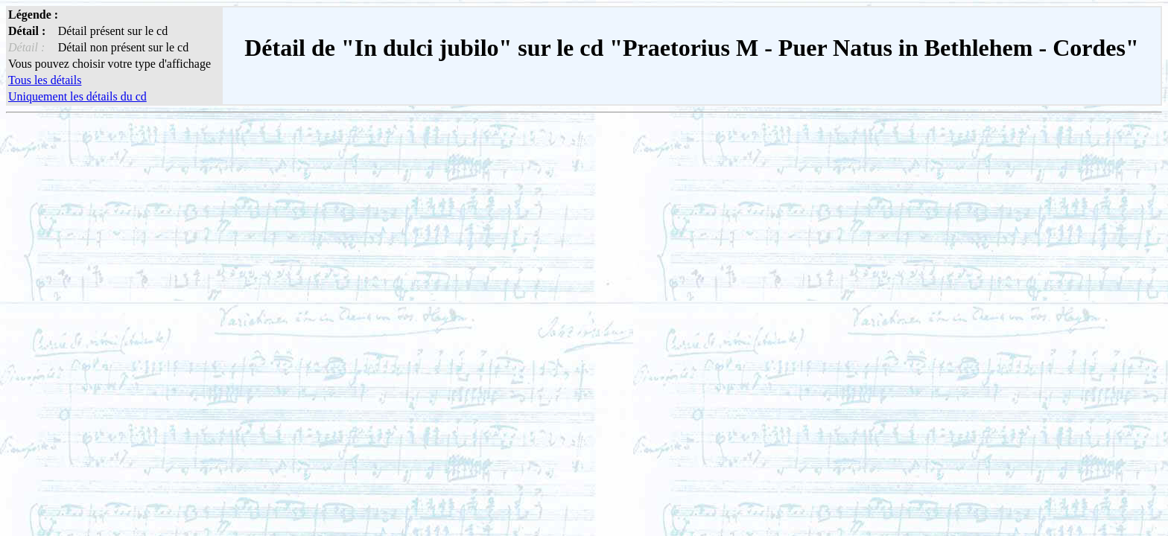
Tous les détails (44, 80)
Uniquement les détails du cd (77, 96)
